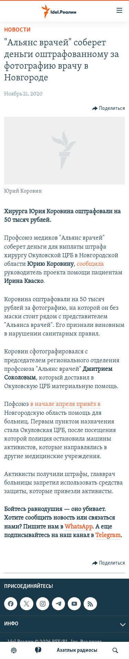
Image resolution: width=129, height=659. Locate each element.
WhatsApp (78, 527)
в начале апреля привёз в (65, 404)
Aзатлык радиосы (77, 650)
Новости (17, 30)
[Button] (108, 108)
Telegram (107, 535)
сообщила (90, 264)
